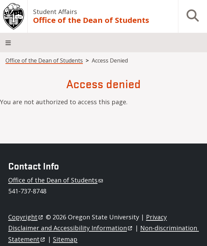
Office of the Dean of (56, 180)
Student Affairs (55, 12)
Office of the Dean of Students (91, 20)
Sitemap (65, 239)
